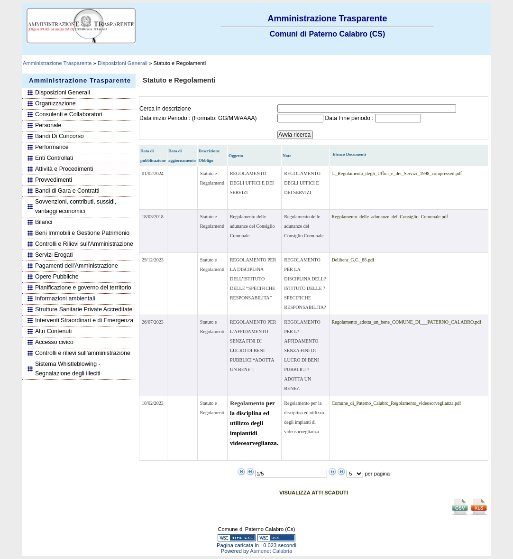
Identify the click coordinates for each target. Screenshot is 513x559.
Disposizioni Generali (122, 63)
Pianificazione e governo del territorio (83, 287)
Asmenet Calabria (271, 551)
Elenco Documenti (349, 154)
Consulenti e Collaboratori (68, 114)
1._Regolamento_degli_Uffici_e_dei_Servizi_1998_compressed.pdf (397, 173)
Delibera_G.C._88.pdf (353, 259)
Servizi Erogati (54, 255)
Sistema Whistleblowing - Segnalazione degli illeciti (68, 369)
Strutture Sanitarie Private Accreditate (83, 309)
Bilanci (43, 222)
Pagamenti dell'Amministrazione (76, 265)
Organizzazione (55, 103)
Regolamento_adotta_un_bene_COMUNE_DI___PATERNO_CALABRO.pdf (407, 322)
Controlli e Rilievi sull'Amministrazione (84, 244)
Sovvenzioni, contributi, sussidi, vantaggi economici (75, 206)
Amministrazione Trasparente (57, 63)
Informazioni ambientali (65, 298)
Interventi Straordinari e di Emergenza (84, 320)
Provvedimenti (53, 180)
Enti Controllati (54, 158)
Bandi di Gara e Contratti (67, 190)
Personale (48, 125)
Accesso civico (54, 342)
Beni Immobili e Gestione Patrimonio (82, 233)
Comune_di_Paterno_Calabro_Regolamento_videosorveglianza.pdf (396, 403)
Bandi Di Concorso (59, 136)
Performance (51, 147)
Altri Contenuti (53, 331)
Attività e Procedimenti (64, 169)
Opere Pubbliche (57, 276)
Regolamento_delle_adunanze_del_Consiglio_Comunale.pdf (390, 216)
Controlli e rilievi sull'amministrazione (82, 353)
